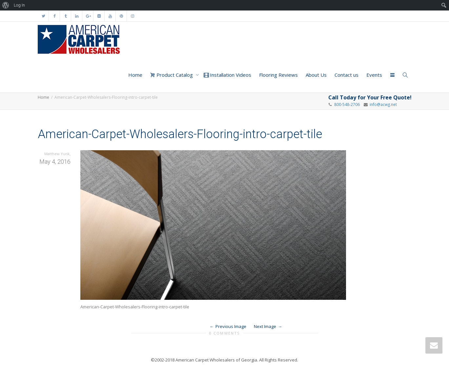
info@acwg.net (382, 104)
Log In (19, 5)
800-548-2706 (347, 104)
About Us (316, 75)
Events (374, 75)
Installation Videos (227, 75)
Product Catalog (172, 75)
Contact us (346, 75)
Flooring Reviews (278, 75)
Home (135, 75)
